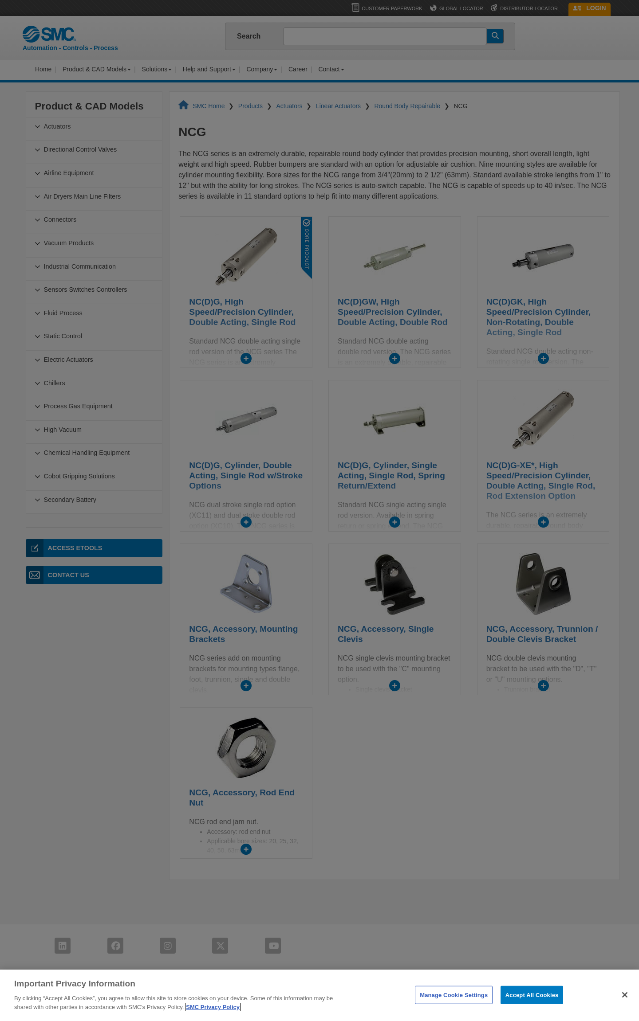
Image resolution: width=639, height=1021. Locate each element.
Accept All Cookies (532, 1007)
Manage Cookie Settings (454, 1007)
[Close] (625, 1007)
